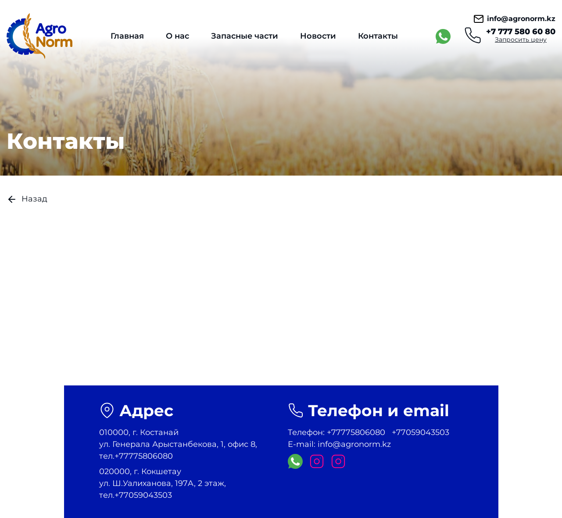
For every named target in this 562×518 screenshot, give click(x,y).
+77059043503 (420, 432)
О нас (177, 36)
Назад (27, 199)
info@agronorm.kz (514, 19)
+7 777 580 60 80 (520, 32)
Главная (127, 36)
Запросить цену (521, 39)
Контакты (378, 36)
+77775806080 (356, 432)
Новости (318, 36)
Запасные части (244, 36)
